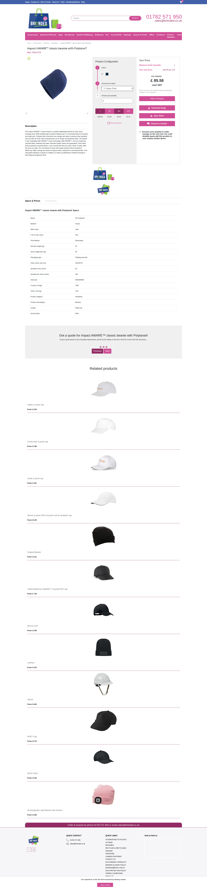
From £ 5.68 (32, 815)
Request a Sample (157, 124)
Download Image (157, 108)
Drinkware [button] (99, 35)
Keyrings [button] (127, 35)
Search (135, 18)
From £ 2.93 (32, 409)
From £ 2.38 (32, 446)
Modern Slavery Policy (115, 865)
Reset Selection (114, 123)
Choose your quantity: (109, 96)
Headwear (54, 43)
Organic (109, 851)
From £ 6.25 (32, 520)
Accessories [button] (32, 35)
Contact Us (35, 2)
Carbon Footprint (113, 856)
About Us (55, 2)
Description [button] (31, 126)
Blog (83, 2)
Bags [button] (60, 35)
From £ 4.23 (32, 667)
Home (29, 43)
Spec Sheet (157, 116)
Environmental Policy (115, 868)
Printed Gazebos (171, 36)
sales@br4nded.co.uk (168, 20)
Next (107, 351)
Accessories (37, 43)
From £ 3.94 (32, 630)
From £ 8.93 (32, 704)
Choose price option (108, 83)
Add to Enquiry (157, 98)
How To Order (46, 2)
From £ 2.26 (32, 778)
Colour (103, 68)
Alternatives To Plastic (115, 840)
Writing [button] (200, 35)
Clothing (46, 43)
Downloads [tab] (51, 201)
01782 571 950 (164, 17)
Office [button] (151, 35)
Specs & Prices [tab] (32, 201)
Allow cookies (105, 885)
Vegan (27, 2)
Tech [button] (179, 35)
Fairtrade (109, 854)
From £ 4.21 (32, 557)
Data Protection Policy (115, 871)
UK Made (109, 842)
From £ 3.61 (32, 483)
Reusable (109, 845)
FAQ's (62, 2)
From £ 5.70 (32, 741)
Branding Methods (73, 2)
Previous (97, 351)
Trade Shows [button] (189, 35)
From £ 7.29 (32, 594)
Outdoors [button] (160, 35)
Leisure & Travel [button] (140, 35)
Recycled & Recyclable (115, 848)
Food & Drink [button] (116, 35)
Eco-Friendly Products (115, 862)
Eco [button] (107, 35)
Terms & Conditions (114, 873)
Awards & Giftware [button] (48, 35)
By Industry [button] (69, 35)
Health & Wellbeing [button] (84, 35)
